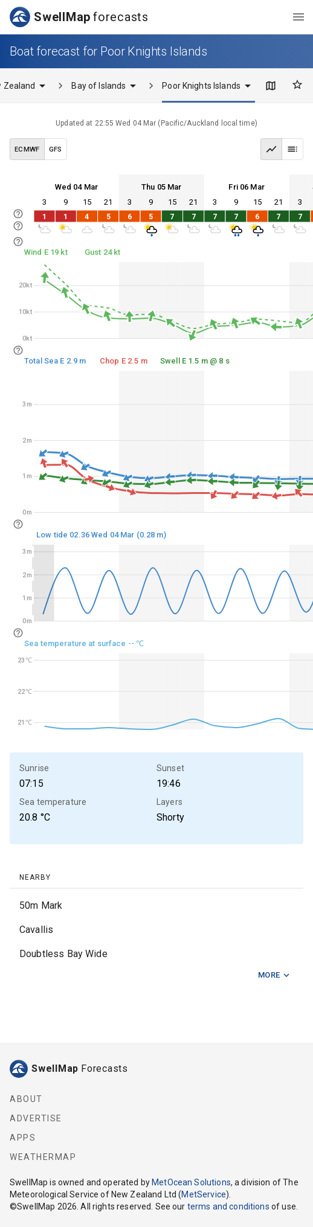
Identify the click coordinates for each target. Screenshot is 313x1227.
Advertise (36, 1118)
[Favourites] (297, 84)
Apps (23, 1137)
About (26, 1099)
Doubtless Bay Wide (63, 953)
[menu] (298, 17)
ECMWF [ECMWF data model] (27, 149)
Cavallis (36, 929)
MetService (203, 1194)
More (274, 975)
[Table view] (292, 149)
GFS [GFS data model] (55, 149)
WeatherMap (43, 1157)
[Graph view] (271, 149)
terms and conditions (228, 1206)
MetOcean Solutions (191, 1182)
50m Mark (40, 905)
